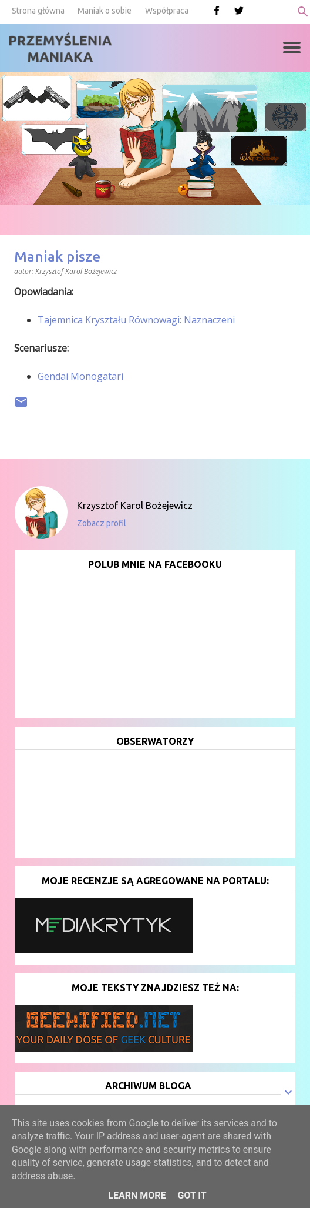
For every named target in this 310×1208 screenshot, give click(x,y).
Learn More (137, 1195)
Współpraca (166, 10)
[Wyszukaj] (303, 12)
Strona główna (38, 10)
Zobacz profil (101, 523)
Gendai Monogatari (80, 376)
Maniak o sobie (105, 10)
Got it (191, 1195)
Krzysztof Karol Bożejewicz (135, 505)
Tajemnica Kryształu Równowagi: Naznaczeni (136, 319)
